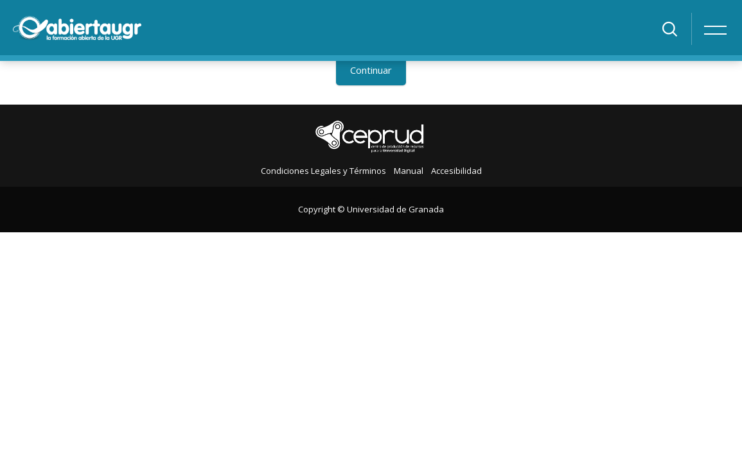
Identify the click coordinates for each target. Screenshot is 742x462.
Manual (408, 170)
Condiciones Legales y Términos (323, 170)
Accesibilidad (456, 170)
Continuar (371, 70)
